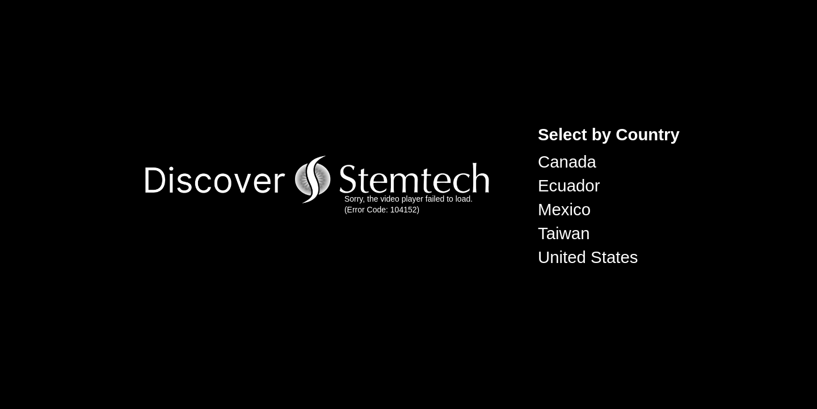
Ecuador (569, 185)
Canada (567, 161)
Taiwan (564, 233)
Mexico (564, 209)
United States (588, 257)
